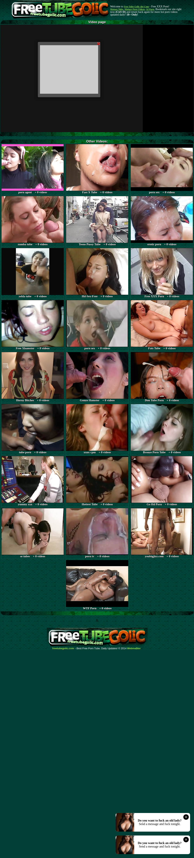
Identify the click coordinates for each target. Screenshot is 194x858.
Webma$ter (134, 648)
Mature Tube (116, 9)
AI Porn (150, 9)
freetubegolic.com (63, 648)
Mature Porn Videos (135, 9)
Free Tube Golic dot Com (136, 6)
